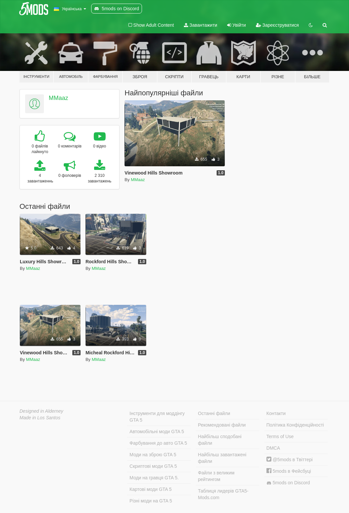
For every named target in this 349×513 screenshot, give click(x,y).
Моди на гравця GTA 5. (154, 477)
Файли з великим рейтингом (216, 476)
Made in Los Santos (39, 417)
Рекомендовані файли (222, 425)
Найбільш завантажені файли (222, 458)
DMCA (273, 448)
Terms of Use (280, 436)
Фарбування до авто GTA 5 (158, 443)
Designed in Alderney (41, 411)
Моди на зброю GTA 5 (152, 454)
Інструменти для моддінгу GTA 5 (157, 417)
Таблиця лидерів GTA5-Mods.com (223, 494)
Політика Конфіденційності (295, 425)
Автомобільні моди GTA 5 (156, 431)
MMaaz (58, 98)
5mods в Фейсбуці (288, 471)
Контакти (276, 413)
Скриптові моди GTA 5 (153, 466)
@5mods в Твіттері (289, 460)
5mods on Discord (288, 483)
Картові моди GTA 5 (150, 489)
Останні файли (214, 413)
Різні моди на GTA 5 (150, 500)
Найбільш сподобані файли (220, 440)
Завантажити (200, 25)
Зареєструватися (277, 25)
